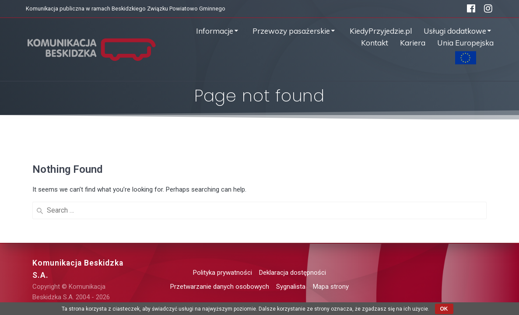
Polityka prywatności (222, 272)
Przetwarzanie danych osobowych (219, 286)
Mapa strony (331, 286)
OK (444, 309)
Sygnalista (290, 286)
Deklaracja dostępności (292, 272)
